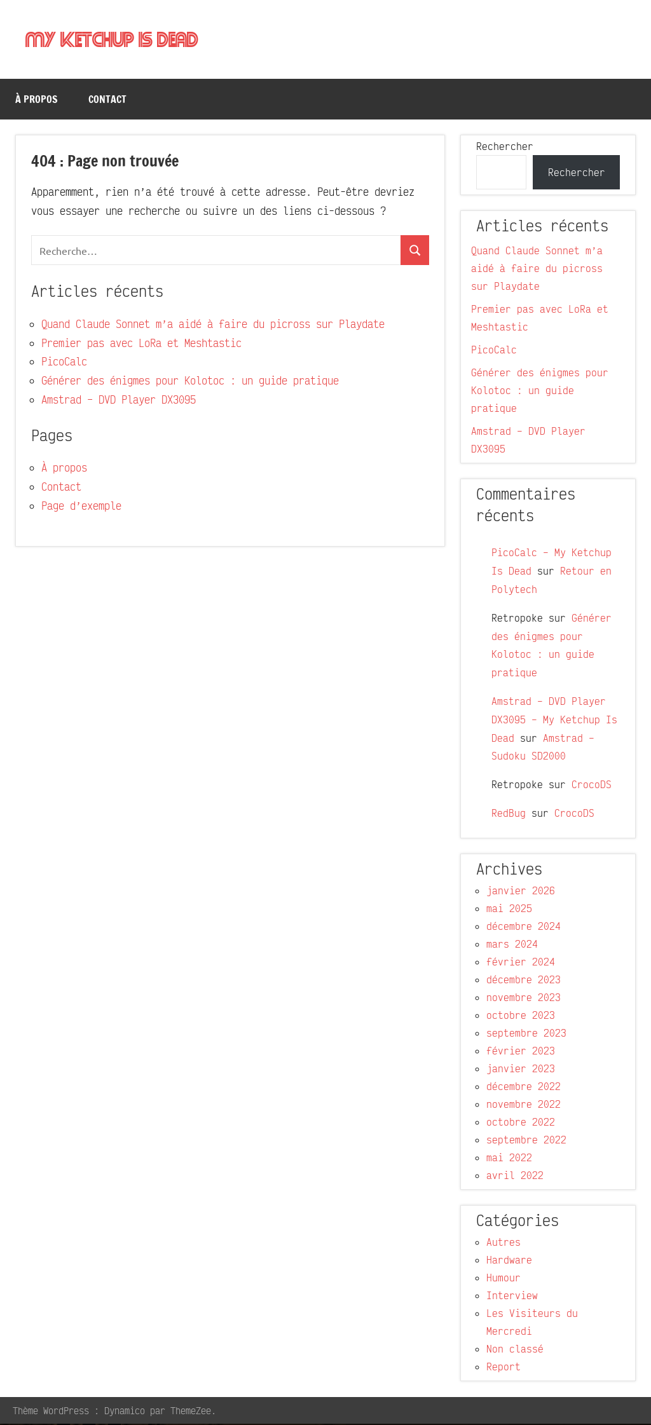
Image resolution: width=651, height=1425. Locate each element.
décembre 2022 (523, 1087)
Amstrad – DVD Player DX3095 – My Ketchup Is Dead (554, 721)
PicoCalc (64, 362)
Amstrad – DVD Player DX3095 (118, 400)
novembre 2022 (523, 1105)
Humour (503, 1278)
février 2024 (520, 963)
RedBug (508, 814)
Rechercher (504, 147)
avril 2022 (515, 1176)
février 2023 (520, 1052)
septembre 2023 (526, 1034)
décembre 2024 (523, 927)
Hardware (509, 1261)
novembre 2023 (523, 998)
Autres (503, 1243)
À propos (36, 100)
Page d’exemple (81, 507)
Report (503, 1367)
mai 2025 (509, 909)
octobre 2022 (520, 1123)
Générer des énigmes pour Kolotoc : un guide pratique (190, 381)
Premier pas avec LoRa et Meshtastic (141, 344)
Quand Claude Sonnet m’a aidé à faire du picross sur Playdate (213, 325)
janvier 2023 (520, 1069)
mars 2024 (512, 945)
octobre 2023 (520, 1016)
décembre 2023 (523, 980)
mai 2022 (509, 1158)
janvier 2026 (520, 891)
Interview (512, 1296)
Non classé (515, 1350)
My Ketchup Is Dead (116, 40)
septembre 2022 (526, 1141)
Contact (107, 100)
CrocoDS (592, 785)
